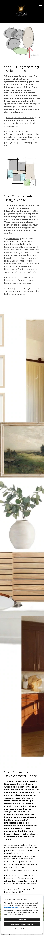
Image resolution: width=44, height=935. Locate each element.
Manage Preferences (22, 929)
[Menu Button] (40, 4)
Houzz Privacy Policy (11, 907)
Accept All (22, 919)
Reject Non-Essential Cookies (22, 924)
